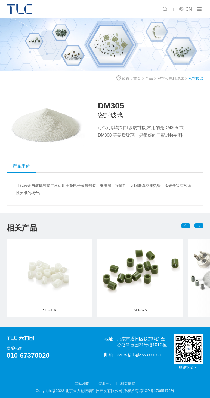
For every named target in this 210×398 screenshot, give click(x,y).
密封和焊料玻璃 (170, 78)
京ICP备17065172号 (157, 390)
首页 (137, 78)
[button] (185, 225)
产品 (149, 78)
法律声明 (105, 383)
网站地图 (82, 383)
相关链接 (127, 383)
